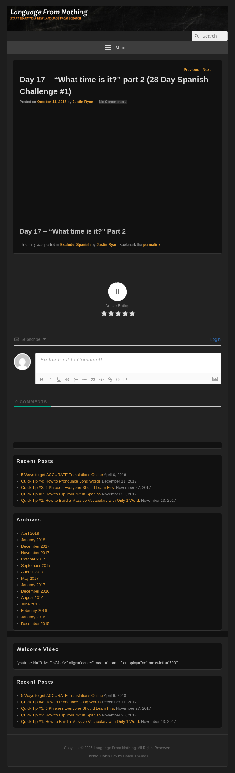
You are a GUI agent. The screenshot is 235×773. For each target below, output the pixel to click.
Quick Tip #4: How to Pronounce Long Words (61, 481)
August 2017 (32, 572)
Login (215, 339)
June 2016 (30, 604)
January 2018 (33, 540)
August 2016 (32, 597)
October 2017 (33, 559)
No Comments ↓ (113, 102)
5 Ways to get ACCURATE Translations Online (62, 474)
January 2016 (33, 617)
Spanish (83, 244)
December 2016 (35, 591)
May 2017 (30, 578)
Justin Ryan (83, 102)
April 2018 (30, 533)
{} (118, 379)
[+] (126, 379)
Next (209, 70)
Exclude (67, 244)
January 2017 (33, 585)
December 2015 (35, 623)
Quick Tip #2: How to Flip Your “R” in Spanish (61, 494)
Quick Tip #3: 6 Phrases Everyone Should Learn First (68, 487)
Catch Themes (135, 756)
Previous (189, 70)
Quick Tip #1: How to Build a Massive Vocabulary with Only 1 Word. (80, 500)
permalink (152, 244)
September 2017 (35, 565)
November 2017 (35, 552)
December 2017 (35, 546)
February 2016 (34, 610)
